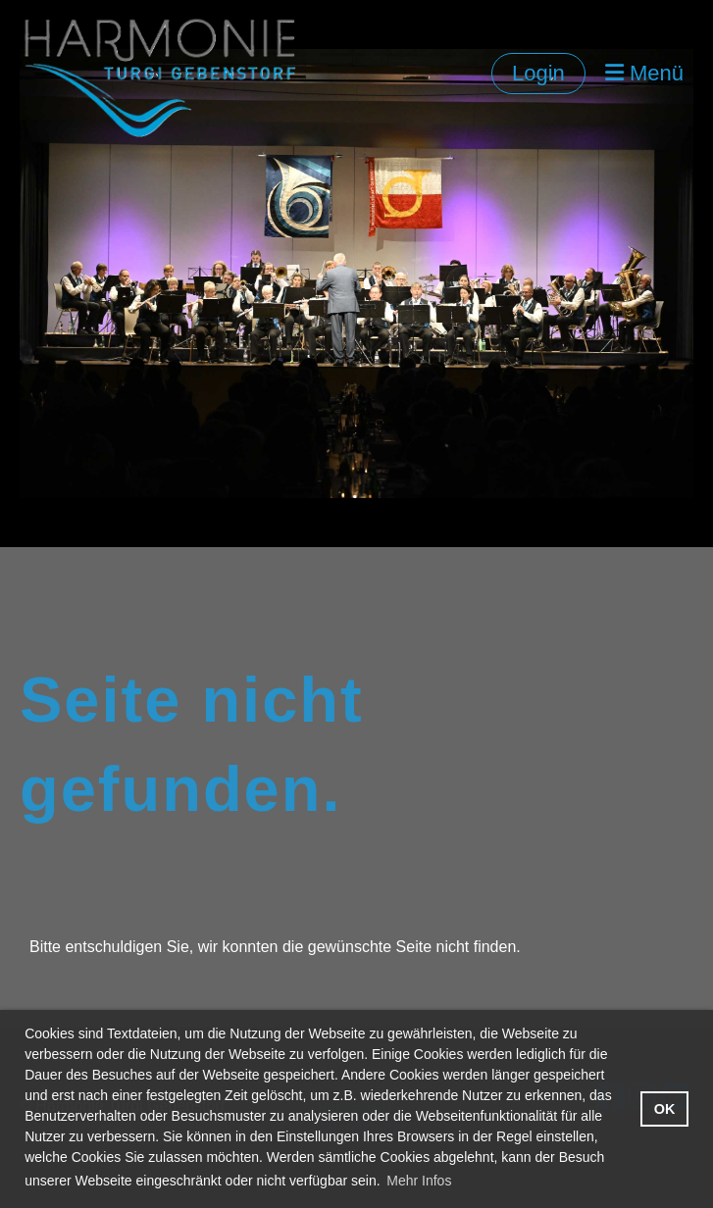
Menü (644, 73)
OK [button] (665, 1109)
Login (538, 73)
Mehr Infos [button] (418, 1180)
